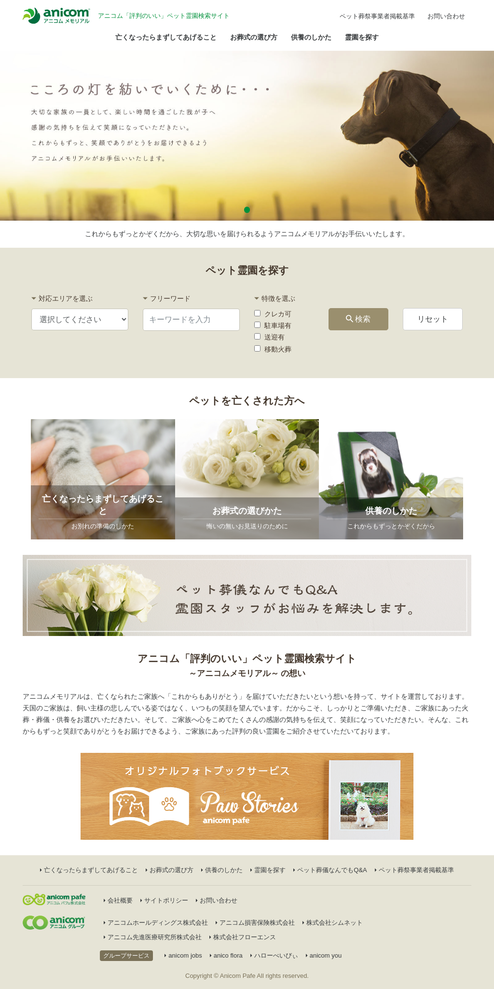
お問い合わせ (446, 16)
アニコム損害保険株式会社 (255, 922)
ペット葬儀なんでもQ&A (330, 870)
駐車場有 (272, 325)
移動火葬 (272, 349)
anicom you (324, 955)
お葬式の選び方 (253, 37)
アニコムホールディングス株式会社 (156, 922)
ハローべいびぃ (274, 955)
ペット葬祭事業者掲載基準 (377, 16)
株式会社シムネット (332, 922)
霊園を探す (362, 37)
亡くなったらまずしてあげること (166, 37)
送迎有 (269, 337)
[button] (247, 210)
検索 (358, 319)
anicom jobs (183, 955)
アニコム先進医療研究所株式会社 (153, 937)
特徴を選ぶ (278, 298)
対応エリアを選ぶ (66, 298)
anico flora (226, 955)
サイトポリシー (164, 900)
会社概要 (118, 900)
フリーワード (170, 298)
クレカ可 (272, 314)
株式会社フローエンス (242, 937)
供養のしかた (311, 37)
